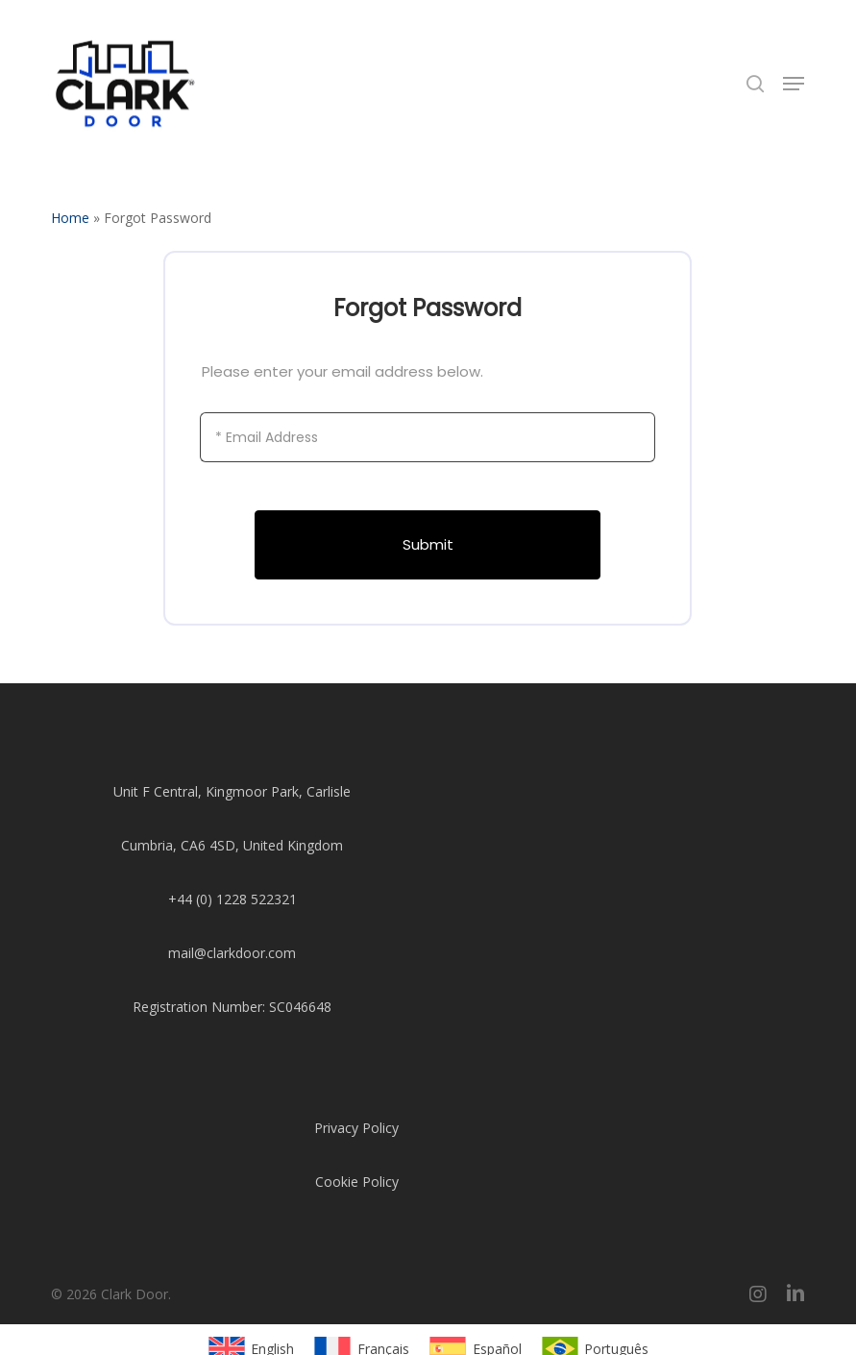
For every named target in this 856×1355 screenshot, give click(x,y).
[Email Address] (427, 437)
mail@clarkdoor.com (232, 953)
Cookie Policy (357, 1181)
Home (70, 218)
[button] (793, 83)
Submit (428, 544)
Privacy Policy (356, 1128)
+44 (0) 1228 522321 (232, 899)
